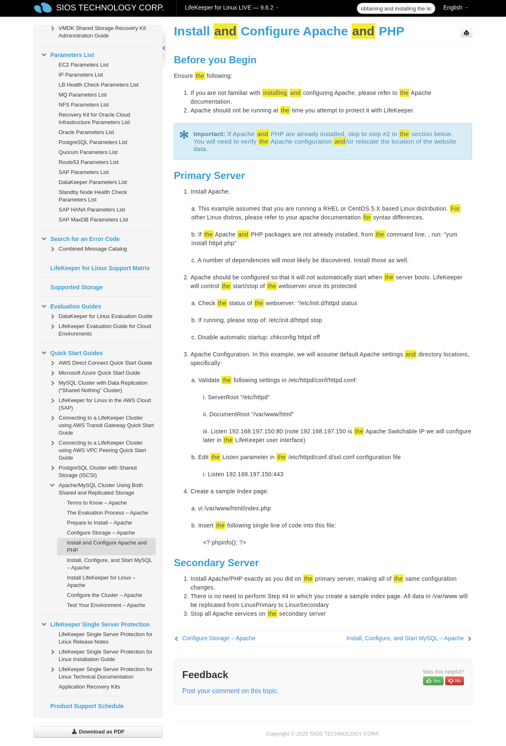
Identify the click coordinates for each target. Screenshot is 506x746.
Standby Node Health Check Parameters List (93, 196)
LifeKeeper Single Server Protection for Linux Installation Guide (100, 654)
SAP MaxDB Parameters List (93, 219)
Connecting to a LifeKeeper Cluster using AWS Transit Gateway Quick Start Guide (101, 424)
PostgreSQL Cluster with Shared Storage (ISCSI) (93, 470)
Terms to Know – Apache (97, 503)
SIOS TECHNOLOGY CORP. (110, 7)
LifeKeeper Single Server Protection (95, 624)
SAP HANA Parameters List (92, 209)
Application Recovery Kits (89, 687)
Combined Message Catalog (88, 249)
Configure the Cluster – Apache (104, 595)
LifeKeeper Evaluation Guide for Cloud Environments (100, 329)
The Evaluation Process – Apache (107, 513)
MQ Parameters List (83, 95)
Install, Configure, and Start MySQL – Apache (109, 564)
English (455, 7)
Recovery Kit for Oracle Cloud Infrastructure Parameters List (94, 118)
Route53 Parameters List (89, 162)
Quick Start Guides (71, 353)
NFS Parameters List (84, 105)
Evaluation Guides (70, 306)
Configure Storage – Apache (101, 533)
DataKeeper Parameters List (93, 182)
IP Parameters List (81, 75)
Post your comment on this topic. (230, 690)
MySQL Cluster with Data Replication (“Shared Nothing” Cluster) (98, 385)
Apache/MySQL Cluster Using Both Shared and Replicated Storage (96, 488)
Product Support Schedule (87, 706)
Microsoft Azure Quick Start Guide (94, 373)
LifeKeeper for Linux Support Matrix (100, 268)
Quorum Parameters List (88, 152)
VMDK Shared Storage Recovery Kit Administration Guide (97, 31)
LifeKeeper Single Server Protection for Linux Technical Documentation (100, 672)
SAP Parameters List (84, 172)
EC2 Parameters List (84, 65)
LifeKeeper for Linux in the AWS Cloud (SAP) (100, 403)
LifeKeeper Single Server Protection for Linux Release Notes (105, 638)
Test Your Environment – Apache (106, 605)
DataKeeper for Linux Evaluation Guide (100, 316)
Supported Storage (76, 287)
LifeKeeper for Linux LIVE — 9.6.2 (232, 7)
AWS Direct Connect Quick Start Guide (100, 363)
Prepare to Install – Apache (99, 523)
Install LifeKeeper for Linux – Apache (101, 581)
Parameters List (67, 55)
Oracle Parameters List (86, 132)
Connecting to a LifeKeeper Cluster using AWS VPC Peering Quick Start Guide (97, 449)
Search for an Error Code (80, 239)
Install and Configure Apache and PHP (107, 546)
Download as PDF (98, 732)
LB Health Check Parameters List (99, 85)
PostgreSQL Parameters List (93, 142)
